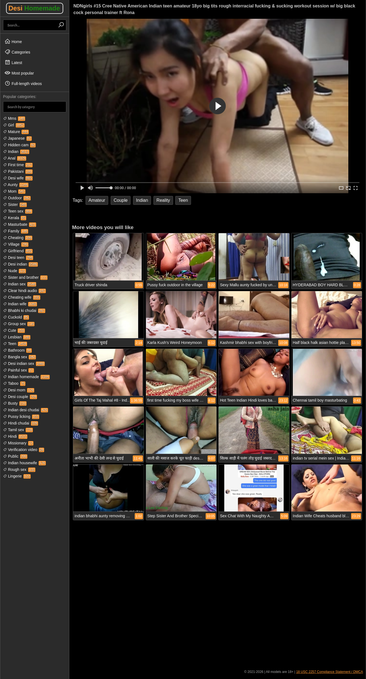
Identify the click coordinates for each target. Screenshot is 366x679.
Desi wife (18, 178)
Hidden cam (19, 145)
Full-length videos (23, 83)
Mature (16, 131)
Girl (14, 125)
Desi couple (20, 396)
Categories (17, 52)
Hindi (15, 436)
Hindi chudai (20, 423)
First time (18, 165)
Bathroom (17, 350)
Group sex (19, 324)
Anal (14, 158)
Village (15, 244)
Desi (34, 8)
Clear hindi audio (24, 290)
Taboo (14, 383)
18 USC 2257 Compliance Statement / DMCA (329, 672)
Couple (121, 200)
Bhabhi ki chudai (24, 310)
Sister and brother (25, 277)
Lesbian (16, 337)
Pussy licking (21, 416)
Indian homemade (26, 377)
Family (15, 231)
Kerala (14, 218)
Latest (13, 62)
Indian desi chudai (25, 410)
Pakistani (18, 171)
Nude (14, 271)
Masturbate (19, 224)
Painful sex (18, 370)
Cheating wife (21, 297)
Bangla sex (19, 357)
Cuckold (16, 317)
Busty (14, 403)
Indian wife (20, 304)
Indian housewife (24, 463)
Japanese (17, 138)
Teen (15, 343)
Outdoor (17, 198)
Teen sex (17, 211)
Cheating (17, 237)
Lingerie (17, 476)
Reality (163, 200)
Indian (16, 151)
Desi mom (18, 390)
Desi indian (20, 264)
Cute (14, 330)
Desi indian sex (24, 363)
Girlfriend (18, 251)
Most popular (19, 73)
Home (13, 41)
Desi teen (18, 257)
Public (15, 456)
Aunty (15, 184)
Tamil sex (18, 430)
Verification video (23, 449)
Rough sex (19, 469)
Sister (15, 204)
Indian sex (19, 284)
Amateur (97, 200)
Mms (14, 118)
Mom (14, 191)
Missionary (18, 443)
